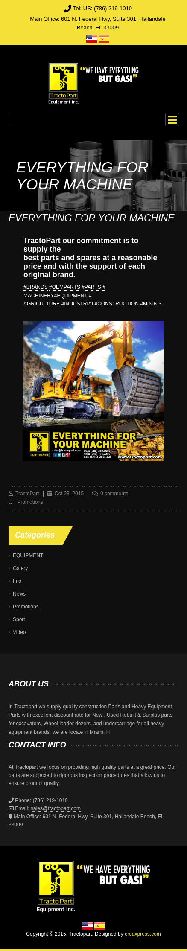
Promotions (30, 502)
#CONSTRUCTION (117, 304)
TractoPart (27, 494)
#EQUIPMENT (71, 296)
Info (17, 581)
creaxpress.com (143, 934)
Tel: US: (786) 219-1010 (102, 8)
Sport (19, 619)
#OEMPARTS (64, 287)
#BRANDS (35, 287)
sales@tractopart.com (56, 808)
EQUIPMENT (28, 555)
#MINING (150, 304)
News (19, 594)
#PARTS (91, 287)
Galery (20, 568)
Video (19, 632)
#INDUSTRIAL (77, 304)
